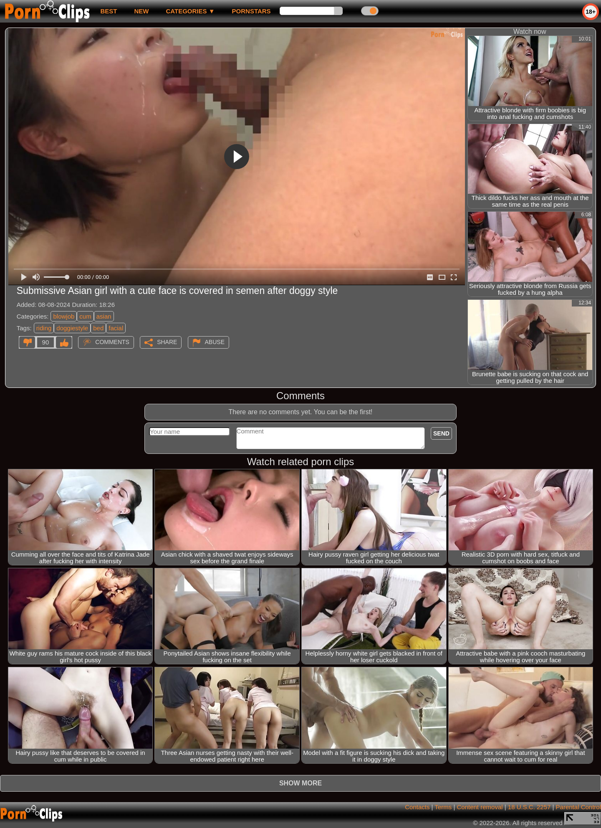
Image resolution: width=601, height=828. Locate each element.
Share (167, 342)
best (108, 11)
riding (44, 328)
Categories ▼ (190, 11)
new (141, 11)
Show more (300, 783)
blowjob (63, 316)
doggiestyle (72, 328)
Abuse (215, 342)
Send (441, 433)
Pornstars (251, 11)
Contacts (417, 806)
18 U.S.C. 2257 (529, 806)
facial (116, 328)
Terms (443, 806)
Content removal (480, 806)
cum (85, 316)
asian (103, 316)
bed (98, 328)
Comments (112, 342)
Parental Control (578, 806)
